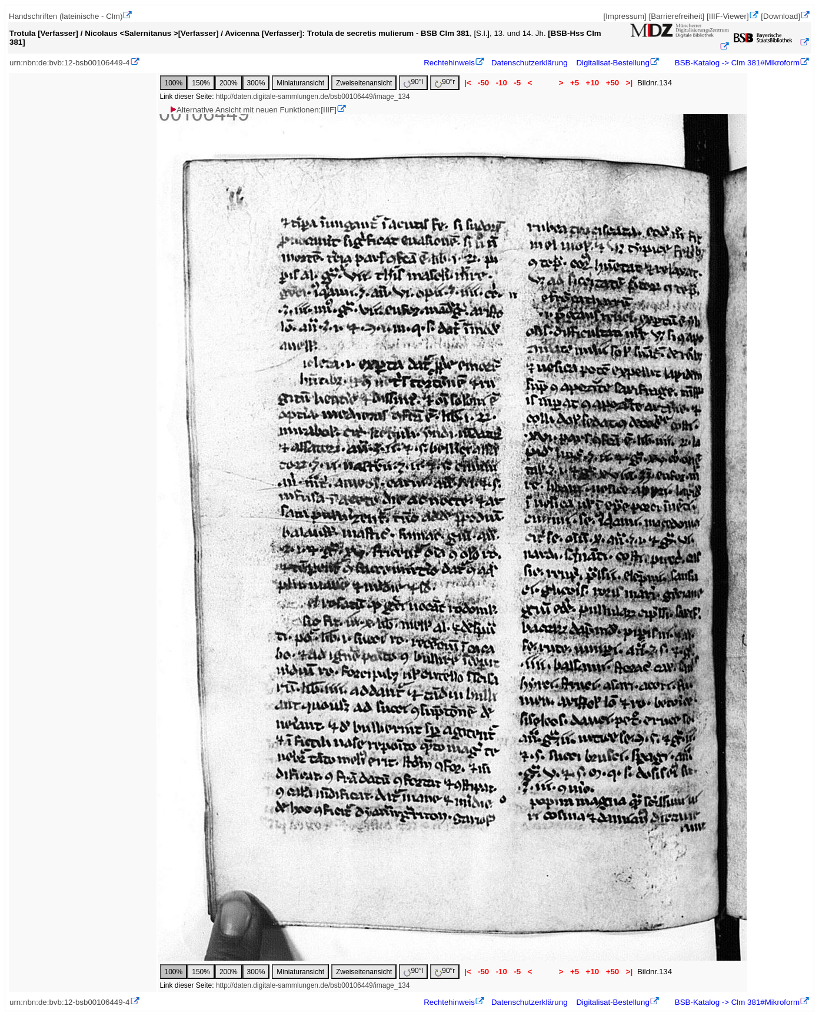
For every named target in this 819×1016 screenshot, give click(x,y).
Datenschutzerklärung (529, 62)
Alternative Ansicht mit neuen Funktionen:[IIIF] (253, 109)
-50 (483, 82)
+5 (574, 82)
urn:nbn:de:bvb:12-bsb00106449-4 (69, 62)
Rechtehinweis (449, 62)
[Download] (780, 16)
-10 (502, 82)
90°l (413, 83)
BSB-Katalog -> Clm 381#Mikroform (736, 62)
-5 (517, 82)
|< (467, 82)
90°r (445, 83)
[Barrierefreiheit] (676, 16)
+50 (612, 82)
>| (629, 82)
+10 (592, 82)
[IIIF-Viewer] (728, 16)
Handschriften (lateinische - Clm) (65, 16)
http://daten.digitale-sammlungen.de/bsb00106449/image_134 (313, 96)
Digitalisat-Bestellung (612, 62)
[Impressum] (624, 16)
